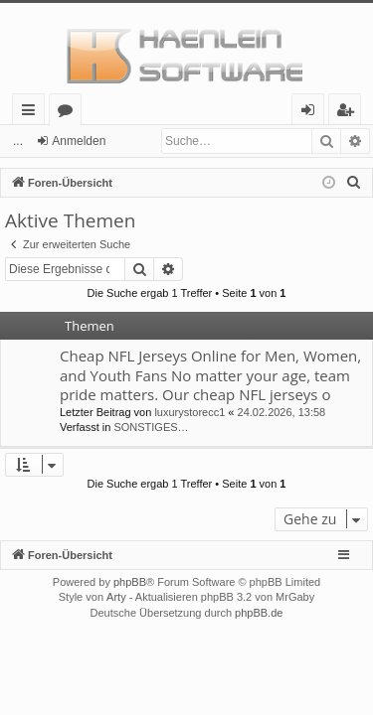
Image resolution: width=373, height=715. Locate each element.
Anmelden (78, 141)
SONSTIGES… (150, 427)
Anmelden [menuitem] (313, 112)
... (18, 141)
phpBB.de (258, 613)
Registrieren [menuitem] (349, 112)
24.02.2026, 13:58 (282, 412)
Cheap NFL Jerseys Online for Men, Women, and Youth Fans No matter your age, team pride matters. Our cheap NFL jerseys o (210, 375)
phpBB (129, 582)
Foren (69, 112)
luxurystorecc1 (189, 412)
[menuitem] (354, 183)
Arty (116, 597)
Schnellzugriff (32, 112)
